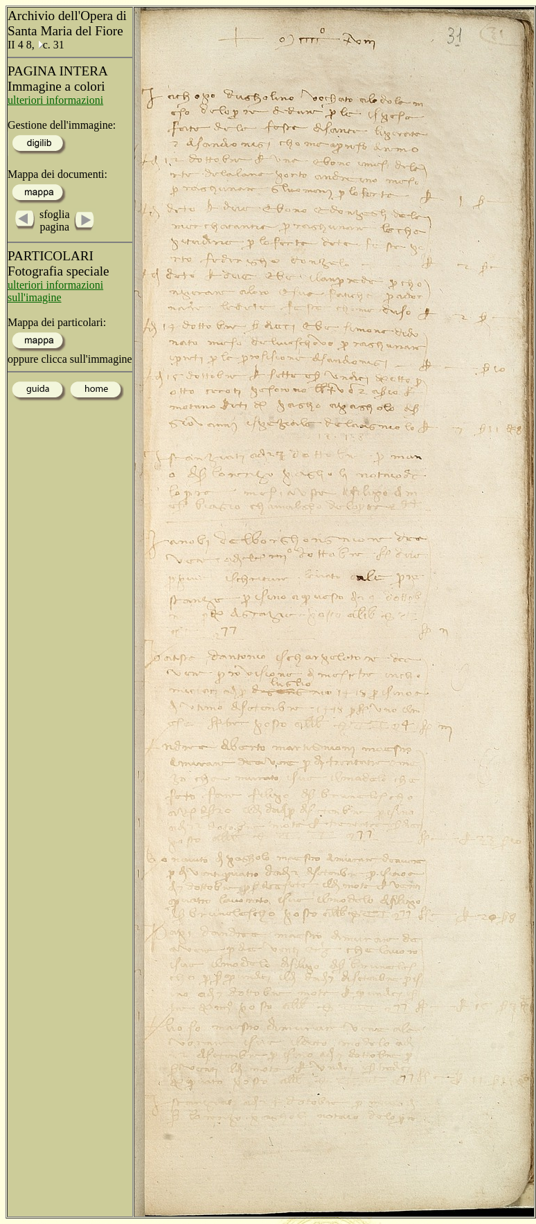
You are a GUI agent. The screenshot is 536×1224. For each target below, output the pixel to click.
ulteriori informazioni (55, 100)
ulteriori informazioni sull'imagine (55, 291)
